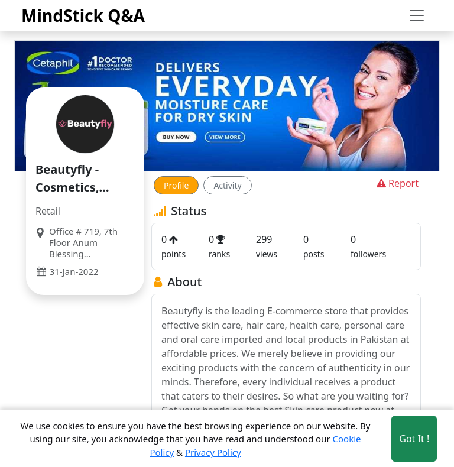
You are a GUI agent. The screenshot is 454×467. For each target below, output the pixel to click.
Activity (227, 185)
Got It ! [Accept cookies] (414, 438)
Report (396, 183)
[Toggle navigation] (417, 15)
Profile (176, 185)
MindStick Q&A (83, 15)
